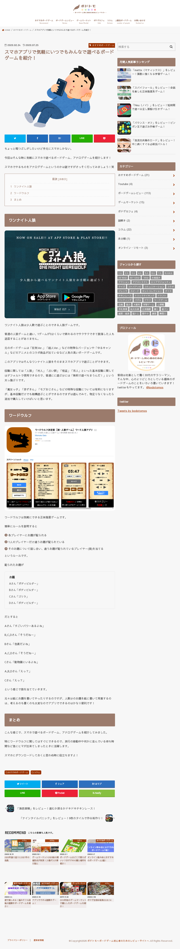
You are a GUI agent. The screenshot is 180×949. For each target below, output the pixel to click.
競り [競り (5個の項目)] (156, 308)
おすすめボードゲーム (44, 24)
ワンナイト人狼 (21, 189)
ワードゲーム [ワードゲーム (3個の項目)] (160, 299)
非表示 (62, 181)
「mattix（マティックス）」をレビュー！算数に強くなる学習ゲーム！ (152, 74)
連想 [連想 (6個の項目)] (154, 312)
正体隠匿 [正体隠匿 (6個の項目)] (146, 308)
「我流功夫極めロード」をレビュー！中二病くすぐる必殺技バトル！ (153, 144)
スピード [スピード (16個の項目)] (134, 290)
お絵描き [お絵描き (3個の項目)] (156, 276)
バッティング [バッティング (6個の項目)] (125, 299)
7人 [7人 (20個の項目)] (160, 272)
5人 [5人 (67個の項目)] (146, 272)
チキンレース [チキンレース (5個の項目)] (125, 294)
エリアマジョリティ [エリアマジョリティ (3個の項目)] (161, 281)
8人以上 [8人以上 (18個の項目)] (169, 272)
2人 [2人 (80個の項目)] (127, 272)
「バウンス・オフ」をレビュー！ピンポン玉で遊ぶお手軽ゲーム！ (153, 127)
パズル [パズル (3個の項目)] (138, 299)
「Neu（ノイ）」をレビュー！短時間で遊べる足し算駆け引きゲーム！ (153, 109)
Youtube (125, 186)
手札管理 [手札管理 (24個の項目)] (122, 308)
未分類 (123, 238)
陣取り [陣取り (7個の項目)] (163, 312)
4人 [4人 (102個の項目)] (140, 272)
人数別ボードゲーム (123, 24)
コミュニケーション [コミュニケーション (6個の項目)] (154, 285)
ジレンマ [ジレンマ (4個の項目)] (122, 290)
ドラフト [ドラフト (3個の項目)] (162, 294)
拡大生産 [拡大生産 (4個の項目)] (134, 308)
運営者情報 (40, 942)
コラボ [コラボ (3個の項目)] (170, 285)
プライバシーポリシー (18, 942)
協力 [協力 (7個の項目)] (128, 303)
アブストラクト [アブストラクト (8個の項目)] (140, 281)
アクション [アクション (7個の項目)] (123, 281)
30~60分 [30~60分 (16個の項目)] (122, 276)
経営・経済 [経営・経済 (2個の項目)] (123, 312)
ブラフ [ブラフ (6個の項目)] (147, 299)
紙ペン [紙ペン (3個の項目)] (165, 308)
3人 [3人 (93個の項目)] (133, 272)
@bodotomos (154, 386)
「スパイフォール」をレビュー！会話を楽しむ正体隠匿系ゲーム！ (153, 92)
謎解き (123, 221)
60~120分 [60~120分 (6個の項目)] (135, 276)
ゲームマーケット (83, 24)
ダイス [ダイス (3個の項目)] (168, 290)
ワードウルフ (19, 195)
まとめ (16, 202)
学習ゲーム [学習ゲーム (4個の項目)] (148, 303)
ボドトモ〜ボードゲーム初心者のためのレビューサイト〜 (118, 943)
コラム (110, 24)
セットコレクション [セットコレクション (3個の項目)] (152, 290)
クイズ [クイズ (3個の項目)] (121, 285)
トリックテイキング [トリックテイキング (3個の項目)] (144, 294)
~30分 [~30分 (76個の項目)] (146, 276)
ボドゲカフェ (99, 24)
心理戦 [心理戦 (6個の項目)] (160, 303)
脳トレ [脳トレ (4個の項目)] (136, 312)
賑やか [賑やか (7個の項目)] (145, 312)
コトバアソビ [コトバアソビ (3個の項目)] (134, 285)
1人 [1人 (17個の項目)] (120, 272)
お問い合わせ (139, 24)
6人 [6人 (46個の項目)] (153, 272)
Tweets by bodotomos (131, 409)
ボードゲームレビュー (65, 24)
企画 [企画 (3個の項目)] (120, 303)
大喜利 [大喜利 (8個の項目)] (136, 303)
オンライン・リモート (132, 247)
